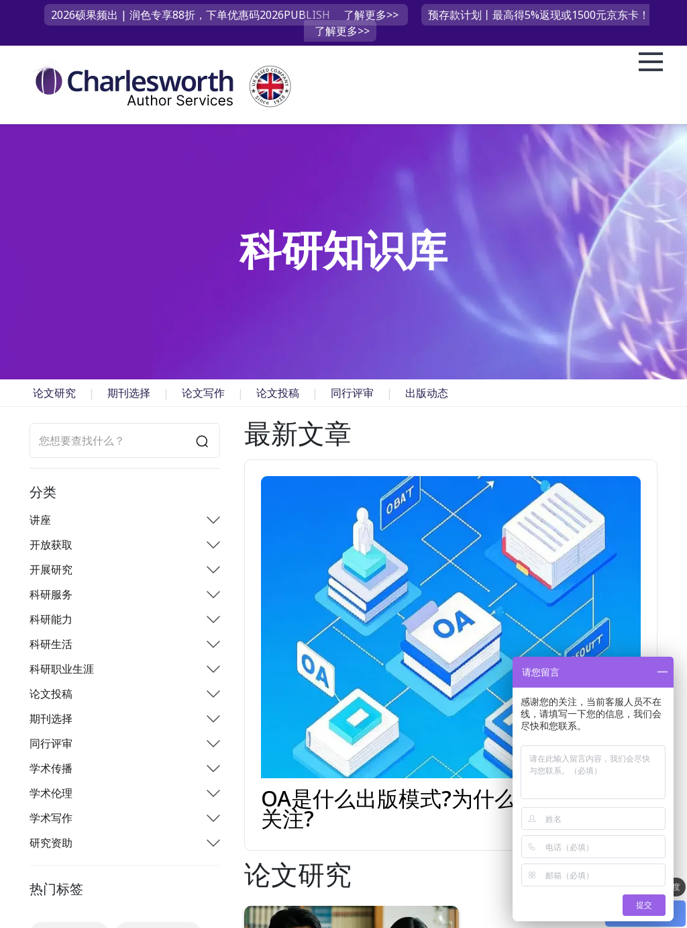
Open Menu (651, 62)
